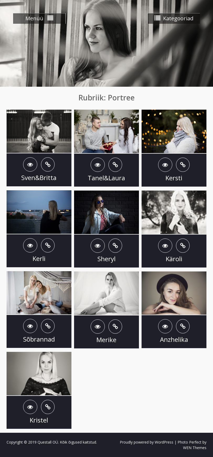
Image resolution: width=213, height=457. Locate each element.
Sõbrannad (39, 339)
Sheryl (106, 258)
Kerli (39, 258)
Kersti (173, 177)
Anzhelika (174, 339)
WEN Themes (194, 447)
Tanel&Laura (106, 177)
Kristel (39, 420)
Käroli (174, 258)
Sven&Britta (38, 177)
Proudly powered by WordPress (146, 442)
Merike (106, 339)
